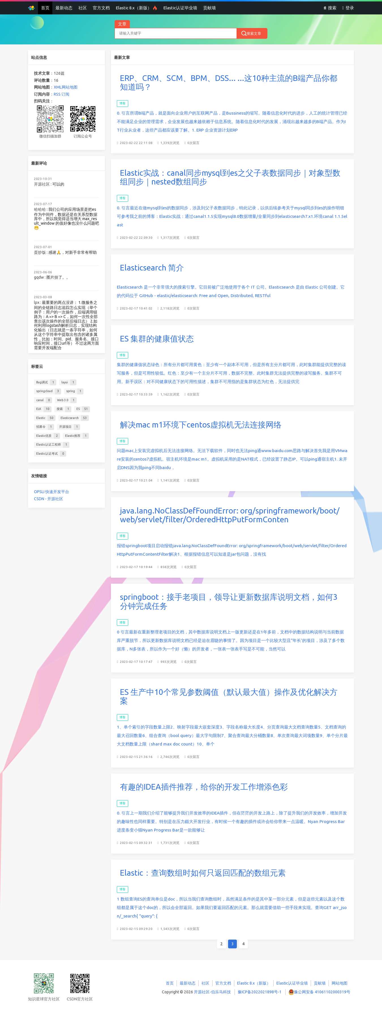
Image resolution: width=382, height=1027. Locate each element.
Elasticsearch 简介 (152, 267)
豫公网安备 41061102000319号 (322, 992)
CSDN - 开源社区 (48, 499)
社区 (82, 7)
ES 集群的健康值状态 (157, 338)
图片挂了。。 (58, 277)
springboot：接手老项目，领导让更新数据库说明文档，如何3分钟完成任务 (229, 598)
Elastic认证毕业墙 (180, 7)
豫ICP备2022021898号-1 (260, 992)
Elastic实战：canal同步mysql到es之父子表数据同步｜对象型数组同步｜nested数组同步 (230, 177)
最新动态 (63, 7)
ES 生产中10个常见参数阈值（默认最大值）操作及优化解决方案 (229, 693)
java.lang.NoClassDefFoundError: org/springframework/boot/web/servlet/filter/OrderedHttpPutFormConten (230, 512)
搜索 (330, 8)
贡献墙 (209, 7)
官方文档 (101, 7)
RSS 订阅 (61, 94)
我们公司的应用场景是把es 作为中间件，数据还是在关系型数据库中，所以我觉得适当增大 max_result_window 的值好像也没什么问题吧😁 (66, 218)
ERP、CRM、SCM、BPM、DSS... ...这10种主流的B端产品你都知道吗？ (228, 82)
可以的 (58, 184)
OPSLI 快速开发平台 (51, 491)
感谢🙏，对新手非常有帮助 (72, 252)
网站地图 (339, 983)
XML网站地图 (66, 87)
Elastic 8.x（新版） (136, 7)
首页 (45, 7)
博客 (122, 103)
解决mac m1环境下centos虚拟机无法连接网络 (201, 424)
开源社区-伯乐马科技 (212, 992)
